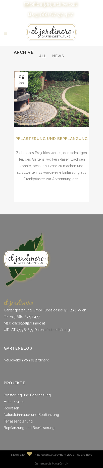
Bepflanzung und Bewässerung (29, 428)
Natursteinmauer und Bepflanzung (31, 415)
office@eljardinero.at (53, 4)
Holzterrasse (14, 402)
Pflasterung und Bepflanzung (52, 138)
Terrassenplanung (18, 421)
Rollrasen (11, 408)
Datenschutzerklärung (52, 330)
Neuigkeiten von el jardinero (26, 360)
